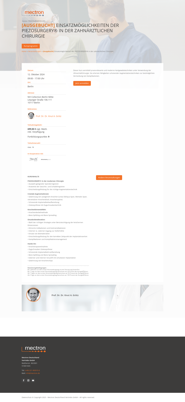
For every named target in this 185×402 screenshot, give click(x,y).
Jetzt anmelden (82, 84)
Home (24, 51)
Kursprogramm (31, 46)
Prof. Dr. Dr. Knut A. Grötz (48, 116)
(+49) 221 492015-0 (32, 370)
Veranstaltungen (34, 51)
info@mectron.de (33, 373)
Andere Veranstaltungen (109, 178)
